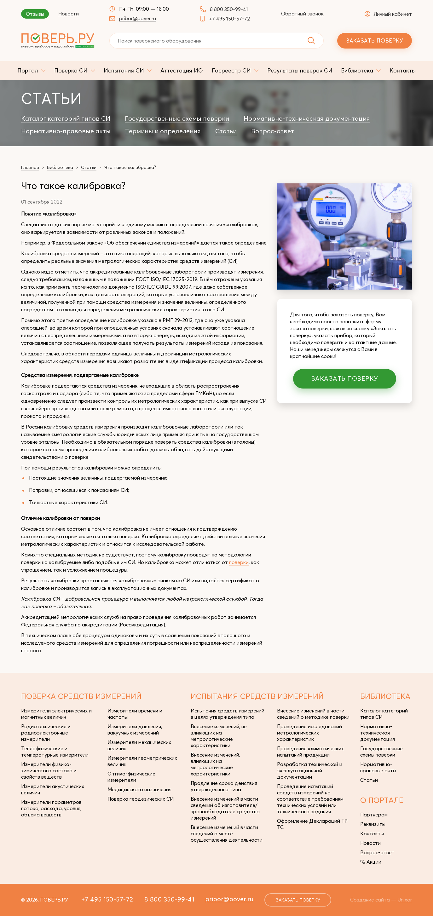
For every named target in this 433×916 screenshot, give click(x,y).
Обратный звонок (302, 13)
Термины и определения (163, 131)
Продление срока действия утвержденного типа (224, 786)
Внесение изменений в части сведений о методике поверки (313, 713)
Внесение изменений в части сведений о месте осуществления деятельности (227, 833)
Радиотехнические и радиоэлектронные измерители (46, 732)
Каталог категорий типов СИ (65, 118)
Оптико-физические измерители (131, 776)
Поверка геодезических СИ (140, 799)
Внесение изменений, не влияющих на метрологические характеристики (219, 735)
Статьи (226, 131)
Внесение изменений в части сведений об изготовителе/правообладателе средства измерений (225, 808)
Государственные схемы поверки (177, 118)
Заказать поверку (374, 40)
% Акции (370, 862)
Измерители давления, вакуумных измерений (134, 729)
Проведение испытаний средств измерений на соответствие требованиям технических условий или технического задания (310, 799)
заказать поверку (298, 900)
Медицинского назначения (139, 789)
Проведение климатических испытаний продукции (310, 751)
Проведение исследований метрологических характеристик (309, 732)
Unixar (405, 899)
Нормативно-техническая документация (307, 118)
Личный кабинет (388, 14)
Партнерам (374, 814)
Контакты (372, 833)
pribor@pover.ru (137, 18)
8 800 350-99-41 (229, 9)
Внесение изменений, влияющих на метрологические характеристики (215, 764)
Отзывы (35, 14)
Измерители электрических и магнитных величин (56, 713)
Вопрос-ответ (272, 131)
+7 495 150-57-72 (229, 18)
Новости (68, 13)
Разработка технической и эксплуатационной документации (309, 770)
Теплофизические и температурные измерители (55, 751)
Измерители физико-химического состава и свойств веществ (49, 770)
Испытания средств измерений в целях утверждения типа (227, 713)
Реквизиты (372, 824)
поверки (239, 562)
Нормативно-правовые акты (66, 131)
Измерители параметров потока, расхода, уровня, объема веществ (51, 808)
